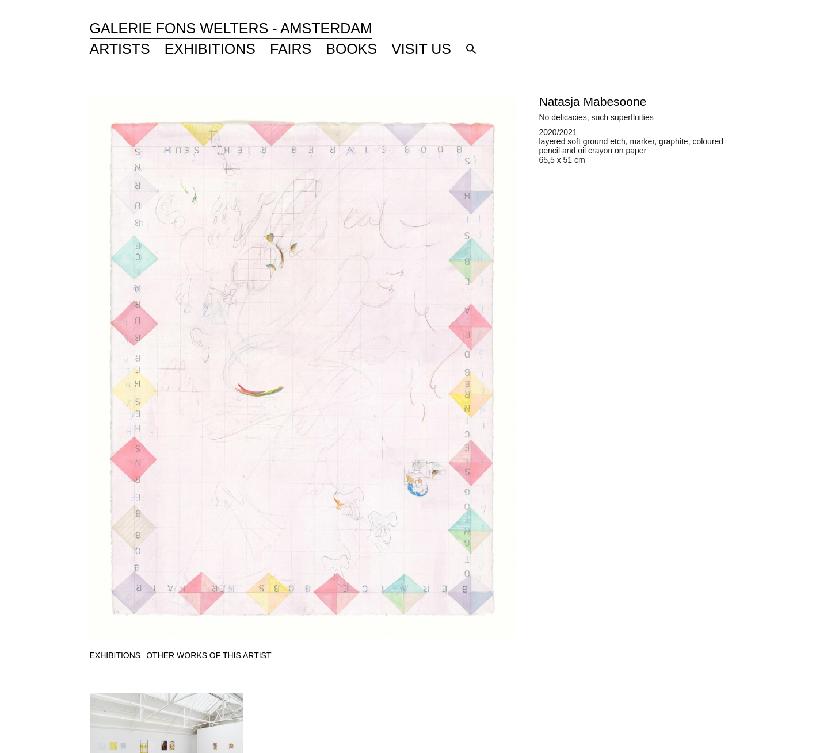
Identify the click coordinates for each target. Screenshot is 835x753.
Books (351, 48)
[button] (471, 48)
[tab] (115, 656)
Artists (120, 48)
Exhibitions (210, 48)
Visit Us (421, 48)
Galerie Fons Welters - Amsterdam (231, 28)
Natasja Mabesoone (593, 101)
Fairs (290, 48)
